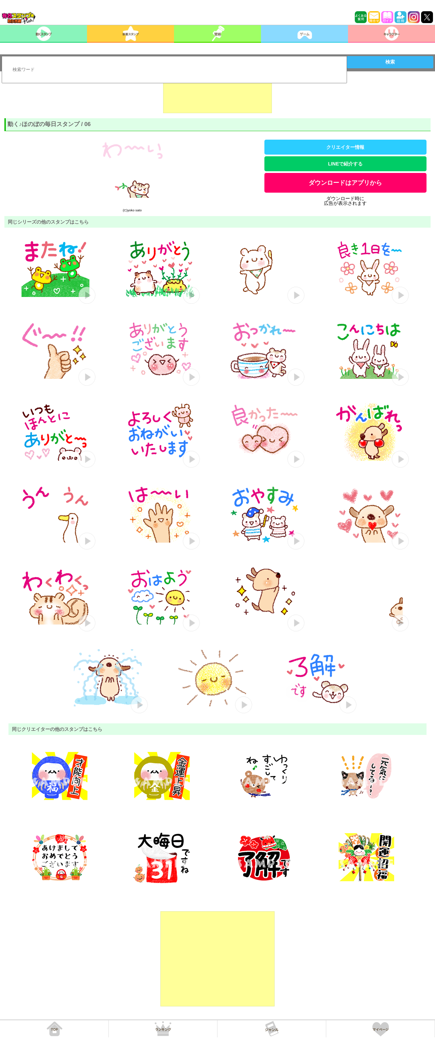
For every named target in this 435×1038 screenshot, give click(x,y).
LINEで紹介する (345, 163)
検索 (390, 62)
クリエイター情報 (345, 147)
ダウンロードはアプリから (345, 182)
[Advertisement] (217, 96)
